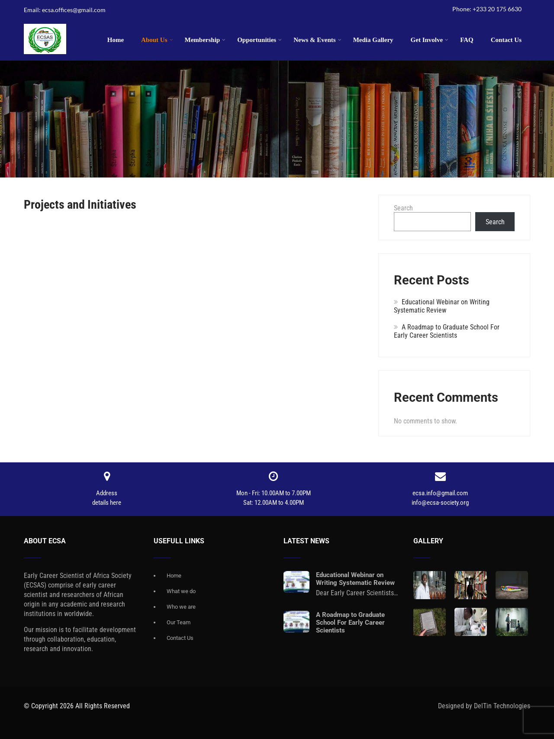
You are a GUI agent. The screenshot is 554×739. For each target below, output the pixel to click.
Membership (205, 39)
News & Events (317, 39)
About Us (157, 39)
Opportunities (259, 39)
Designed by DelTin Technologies (484, 706)
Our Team (178, 622)
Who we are (181, 606)
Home (115, 39)
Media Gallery (373, 39)
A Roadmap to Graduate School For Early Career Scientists (446, 331)
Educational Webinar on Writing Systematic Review (442, 306)
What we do (181, 591)
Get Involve (430, 39)
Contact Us (506, 39)
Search (403, 208)
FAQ (466, 39)
